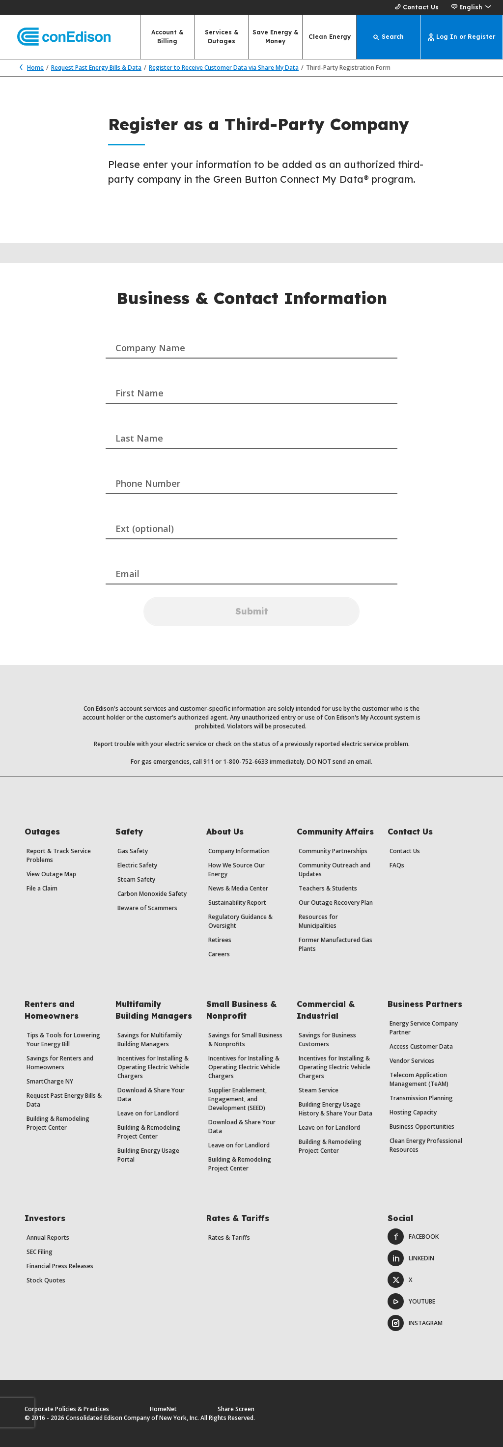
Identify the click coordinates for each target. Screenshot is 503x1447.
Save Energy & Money (275, 36)
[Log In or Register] (461, 37)
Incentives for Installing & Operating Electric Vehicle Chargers (153, 1067)
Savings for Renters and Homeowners (60, 1062)
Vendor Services (412, 1061)
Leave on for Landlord (148, 1113)
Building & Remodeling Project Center (58, 1123)
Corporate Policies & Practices (67, 1409)
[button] (470, 7)
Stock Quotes (46, 1280)
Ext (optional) (144, 528)
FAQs (397, 865)
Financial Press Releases (60, 1266)
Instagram (415, 1323)
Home (29, 67)
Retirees (219, 940)
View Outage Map (51, 874)
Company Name (150, 348)
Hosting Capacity (413, 1112)
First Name (139, 393)
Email (127, 574)
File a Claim (42, 888)
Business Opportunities (422, 1126)
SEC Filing (40, 1252)
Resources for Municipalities (318, 921)
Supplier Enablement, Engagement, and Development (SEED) (237, 1099)
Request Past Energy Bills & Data (96, 67)
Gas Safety (132, 851)
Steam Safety (136, 879)
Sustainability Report (237, 902)
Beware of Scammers (147, 908)
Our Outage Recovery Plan (336, 902)
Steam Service (318, 1090)
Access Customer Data (421, 1046)
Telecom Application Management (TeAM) (419, 1079)
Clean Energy (329, 36)
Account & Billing (167, 36)
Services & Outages (221, 36)
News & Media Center (238, 888)
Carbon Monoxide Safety (152, 894)
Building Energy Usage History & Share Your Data (335, 1108)
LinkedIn (411, 1258)
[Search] (388, 37)
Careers (219, 954)
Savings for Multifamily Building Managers (149, 1039)
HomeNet (163, 1409)
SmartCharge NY (50, 1081)
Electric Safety (137, 865)
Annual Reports (48, 1237)
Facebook (413, 1236)
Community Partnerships (333, 851)
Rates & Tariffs (229, 1237)
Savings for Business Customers (327, 1039)
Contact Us (415, 7)
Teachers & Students (328, 888)
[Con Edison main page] (55, 37)
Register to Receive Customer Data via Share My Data (224, 67)
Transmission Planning (421, 1098)
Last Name (139, 438)
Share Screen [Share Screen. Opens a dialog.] (236, 1409)
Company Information (239, 851)
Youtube (411, 1301)
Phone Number (147, 483)
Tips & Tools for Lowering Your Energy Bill (63, 1039)
